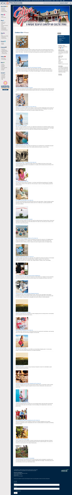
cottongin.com (60, 40)
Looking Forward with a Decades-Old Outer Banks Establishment (28, 275)
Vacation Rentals (4, 38)
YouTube (3, 75)
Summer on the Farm (20, 365)
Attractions (3, 23)
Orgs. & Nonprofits (4, 67)
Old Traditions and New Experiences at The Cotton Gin (26, 106)
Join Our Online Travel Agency (18, 474)
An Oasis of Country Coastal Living (22, 439)
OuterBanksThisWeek (5, 51)
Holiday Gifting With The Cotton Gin (22, 144)
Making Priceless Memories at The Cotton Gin (24, 330)
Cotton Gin (19, 32)
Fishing (3, 26)
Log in (16, 492)
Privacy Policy (36, 469)
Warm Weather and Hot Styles (21, 125)
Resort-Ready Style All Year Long (22, 181)
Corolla (21, 0)
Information (3, 68)
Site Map (3, 69)
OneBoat (19, 478)
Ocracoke (57, 0)
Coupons (3, 64)
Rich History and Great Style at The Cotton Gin (24, 200)
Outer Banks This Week (11, 0)
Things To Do (3, 22)
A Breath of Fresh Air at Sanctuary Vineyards (24, 219)
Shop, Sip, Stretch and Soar (21, 347)
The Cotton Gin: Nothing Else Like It (22, 402)
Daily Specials (4, 10)
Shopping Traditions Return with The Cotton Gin (25, 256)
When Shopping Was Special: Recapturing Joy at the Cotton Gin (28, 420)
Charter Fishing (4, 27)
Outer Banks (18, 0)
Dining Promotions (4, 11)
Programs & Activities (5, 25)
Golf (2, 24)
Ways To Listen (4, 52)
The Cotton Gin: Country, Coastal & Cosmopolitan (25, 458)
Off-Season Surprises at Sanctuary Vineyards (24, 87)
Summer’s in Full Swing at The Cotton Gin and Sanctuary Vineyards (28, 67)
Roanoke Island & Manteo (48, 0)
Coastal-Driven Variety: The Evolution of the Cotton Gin (26, 162)
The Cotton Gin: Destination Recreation (23, 312)
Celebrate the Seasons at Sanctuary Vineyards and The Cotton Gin (28, 383)
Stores (2, 16)
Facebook (3, 74)
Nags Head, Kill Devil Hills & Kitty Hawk (37, 0)
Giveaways (3, 65)
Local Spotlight (4, 59)
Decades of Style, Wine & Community (23, 48)
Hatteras (54, 0)
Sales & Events (4, 17)
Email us (59, 41)
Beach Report (4, 58)
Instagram (60, 33)
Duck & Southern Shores (27, 0)
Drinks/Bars (3, 9)
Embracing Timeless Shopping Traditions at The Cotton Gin (27, 238)
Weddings (3, 66)
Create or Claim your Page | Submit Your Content (20, 473)
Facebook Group (4, 53)
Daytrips (61, 0)
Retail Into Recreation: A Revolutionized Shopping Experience (27, 293)
